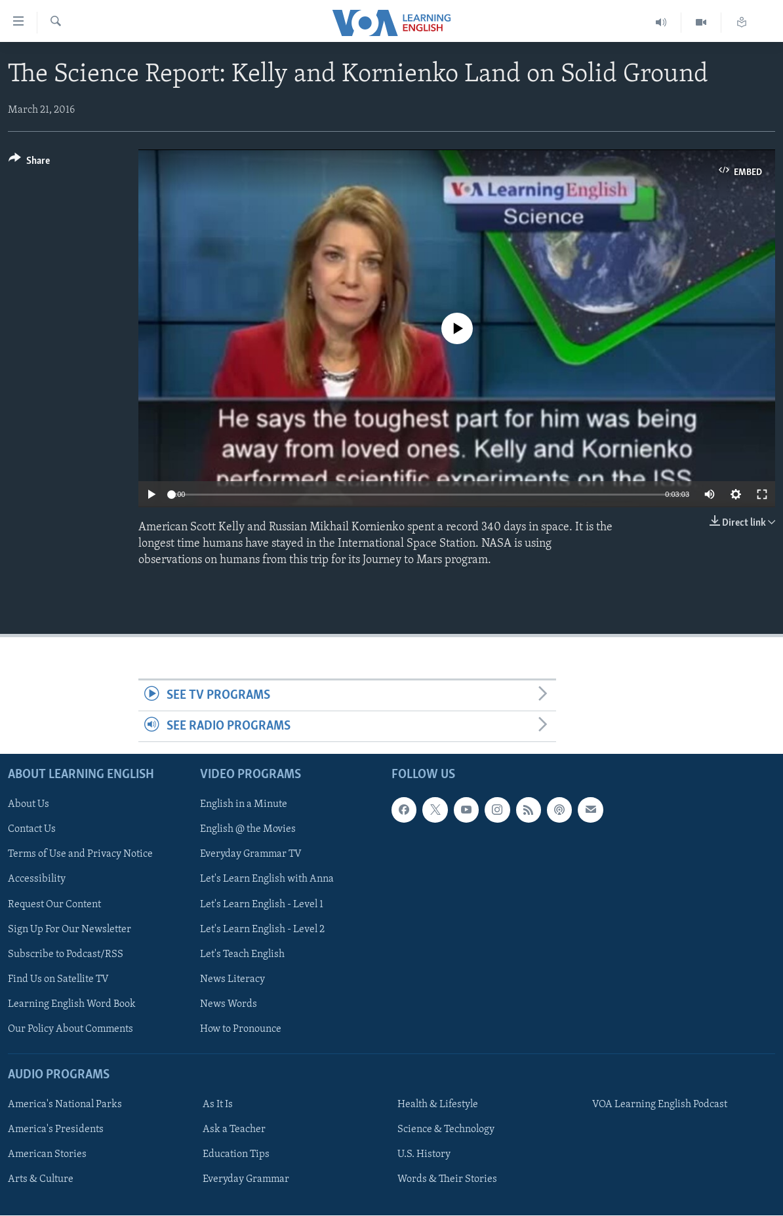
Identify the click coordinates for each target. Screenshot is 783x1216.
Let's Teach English (242, 954)
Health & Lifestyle (437, 1104)
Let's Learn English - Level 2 (262, 929)
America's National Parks (65, 1104)
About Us (28, 805)
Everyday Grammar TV (251, 855)
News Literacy (232, 979)
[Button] (29, 162)
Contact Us (32, 830)
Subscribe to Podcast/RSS (65, 954)
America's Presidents (56, 1129)
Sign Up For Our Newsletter (69, 929)
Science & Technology (445, 1129)
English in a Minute (243, 805)
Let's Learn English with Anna (267, 879)
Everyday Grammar (246, 1180)
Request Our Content (54, 904)
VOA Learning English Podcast (659, 1104)
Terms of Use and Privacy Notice (80, 855)
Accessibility (37, 879)
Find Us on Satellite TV (58, 979)
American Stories (47, 1155)
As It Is (218, 1104)
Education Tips (236, 1155)
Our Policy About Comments (70, 1029)
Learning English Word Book (72, 1004)
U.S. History (424, 1155)
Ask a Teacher (234, 1129)
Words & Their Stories (447, 1180)
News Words (228, 1004)
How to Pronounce (240, 1029)
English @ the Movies (248, 830)
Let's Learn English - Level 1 (261, 904)
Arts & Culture (40, 1180)
